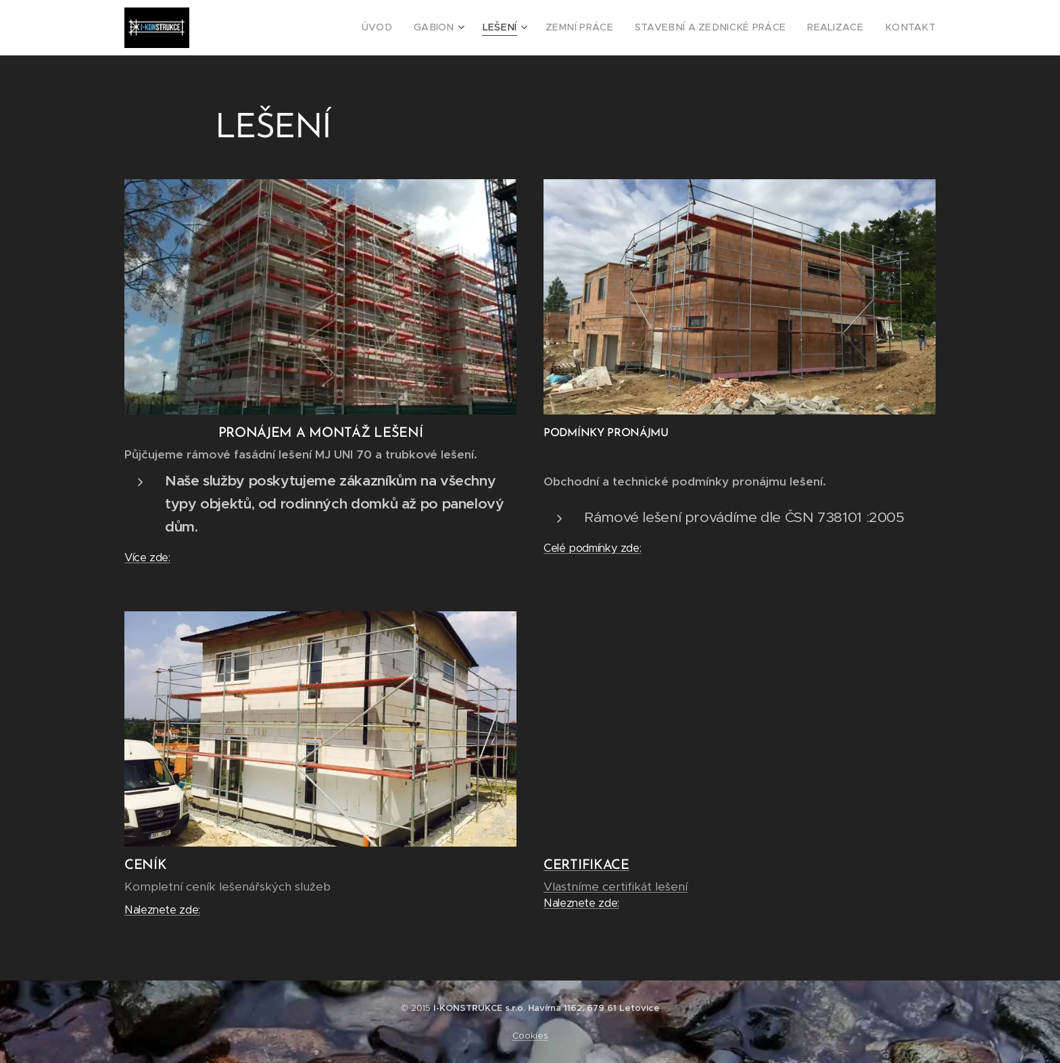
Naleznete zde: (162, 910)
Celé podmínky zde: (592, 548)
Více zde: (147, 557)
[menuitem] (420, 28)
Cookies (530, 1035)
